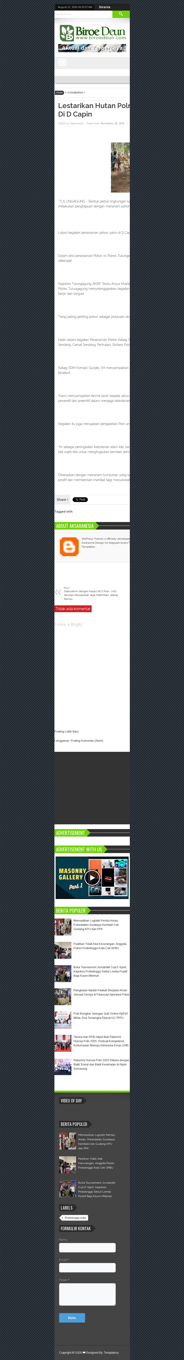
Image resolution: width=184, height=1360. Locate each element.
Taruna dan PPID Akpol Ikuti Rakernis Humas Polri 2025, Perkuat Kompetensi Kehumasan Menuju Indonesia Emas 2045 (101, 1041)
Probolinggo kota (75, 1217)
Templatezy (111, 1352)
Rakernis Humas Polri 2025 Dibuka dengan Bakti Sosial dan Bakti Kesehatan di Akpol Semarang (101, 1064)
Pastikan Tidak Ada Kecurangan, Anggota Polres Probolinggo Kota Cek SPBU (96, 1163)
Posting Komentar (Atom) (87, 740)
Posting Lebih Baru (66, 731)
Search (121, 14)
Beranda (104, 7)
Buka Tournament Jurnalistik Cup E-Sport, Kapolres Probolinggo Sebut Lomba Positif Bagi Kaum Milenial (100, 971)
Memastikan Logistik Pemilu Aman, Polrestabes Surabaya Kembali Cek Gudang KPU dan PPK (96, 925)
